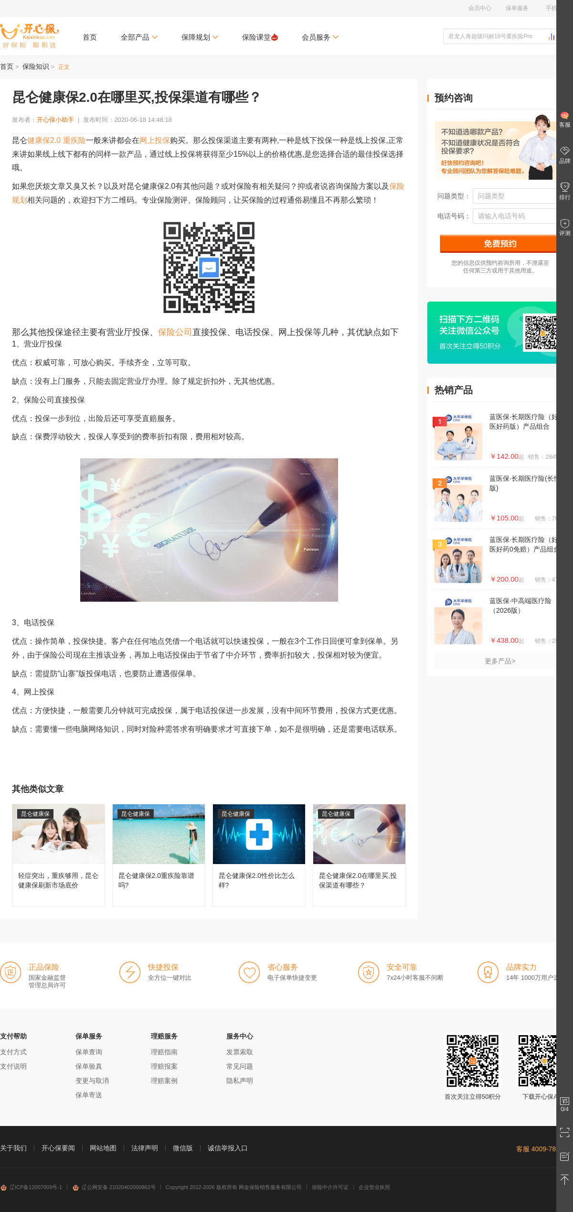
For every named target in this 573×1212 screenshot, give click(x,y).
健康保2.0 (44, 140)
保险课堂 (260, 37)
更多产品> (500, 661)
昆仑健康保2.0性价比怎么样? (259, 855)
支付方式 (13, 1052)
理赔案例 (164, 1080)
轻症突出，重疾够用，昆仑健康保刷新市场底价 (58, 855)
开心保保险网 (29, 36)
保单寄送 (88, 1095)
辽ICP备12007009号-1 (31, 1187)
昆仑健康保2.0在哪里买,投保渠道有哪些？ (359, 855)
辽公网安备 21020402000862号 (114, 1187)
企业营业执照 (374, 1187)
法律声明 (144, 1148)
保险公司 (175, 332)
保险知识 (35, 66)
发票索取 (239, 1052)
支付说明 (13, 1066)
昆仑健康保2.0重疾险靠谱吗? (159, 855)
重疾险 (74, 140)
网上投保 (154, 140)
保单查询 (88, 1052)
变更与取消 (92, 1080)
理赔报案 (164, 1066)
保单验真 (88, 1066)
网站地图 (103, 1148)
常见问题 (239, 1066)
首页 (90, 37)
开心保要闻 (58, 1148)
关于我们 (13, 1148)
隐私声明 (239, 1080)
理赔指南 (164, 1052)
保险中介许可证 (330, 1187)
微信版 (183, 1148)
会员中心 (479, 8)
